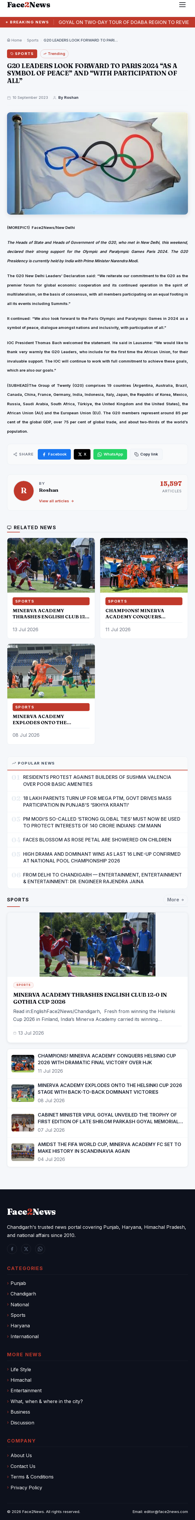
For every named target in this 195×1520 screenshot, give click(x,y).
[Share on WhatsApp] (110, 454)
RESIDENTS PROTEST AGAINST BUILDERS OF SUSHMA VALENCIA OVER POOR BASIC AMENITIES (97, 780)
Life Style (21, 1369)
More (175, 901)
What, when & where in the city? (47, 1401)
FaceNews (31, 1211)
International (25, 1336)
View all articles (56, 500)
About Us (21, 1455)
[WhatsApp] (40, 1249)
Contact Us (23, 1466)
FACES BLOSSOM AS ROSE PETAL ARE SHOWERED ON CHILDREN (97, 840)
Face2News (33, 1511)
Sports (33, 40)
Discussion (22, 1423)
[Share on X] (82, 454)
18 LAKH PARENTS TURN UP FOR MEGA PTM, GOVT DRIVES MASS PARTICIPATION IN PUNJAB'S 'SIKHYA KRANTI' (97, 801)
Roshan (48, 490)
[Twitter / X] (26, 1249)
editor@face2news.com (166, 1511)
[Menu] (182, 4)
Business (20, 1412)
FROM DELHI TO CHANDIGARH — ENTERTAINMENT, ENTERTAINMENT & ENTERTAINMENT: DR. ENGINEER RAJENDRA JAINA (102, 878)
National (20, 1304)
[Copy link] (146, 454)
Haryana (20, 1326)
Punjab (18, 1283)
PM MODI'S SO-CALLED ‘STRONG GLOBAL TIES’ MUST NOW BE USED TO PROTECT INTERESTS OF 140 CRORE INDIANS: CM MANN (101, 822)
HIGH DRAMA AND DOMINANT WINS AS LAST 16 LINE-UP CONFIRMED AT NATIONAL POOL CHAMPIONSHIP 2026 (102, 857)
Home (14, 40)
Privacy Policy (26, 1487)
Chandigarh (23, 1294)
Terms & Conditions (32, 1477)
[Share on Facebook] (54, 454)
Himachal (21, 1380)
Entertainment (26, 1390)
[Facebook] (12, 1249)
